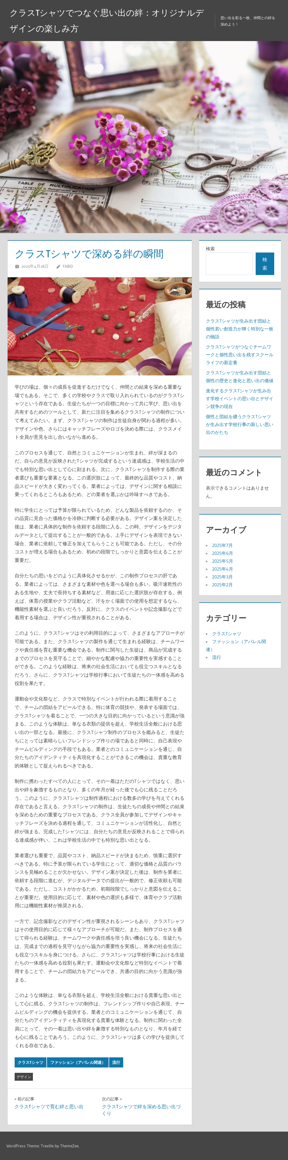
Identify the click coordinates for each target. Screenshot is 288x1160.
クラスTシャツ (30, 1062)
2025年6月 (222, 553)
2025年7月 (222, 545)
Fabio (68, 266)
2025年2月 (222, 584)
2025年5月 (222, 561)
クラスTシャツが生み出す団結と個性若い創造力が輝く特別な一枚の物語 (239, 328)
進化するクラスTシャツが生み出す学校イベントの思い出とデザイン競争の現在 (239, 398)
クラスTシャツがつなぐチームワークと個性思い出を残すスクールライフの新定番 (239, 354)
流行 (116, 1062)
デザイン (24, 1077)
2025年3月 (222, 577)
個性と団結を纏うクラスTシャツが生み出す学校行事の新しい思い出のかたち (239, 424)
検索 (210, 248)
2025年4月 (222, 569)
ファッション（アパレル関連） (77, 1062)
